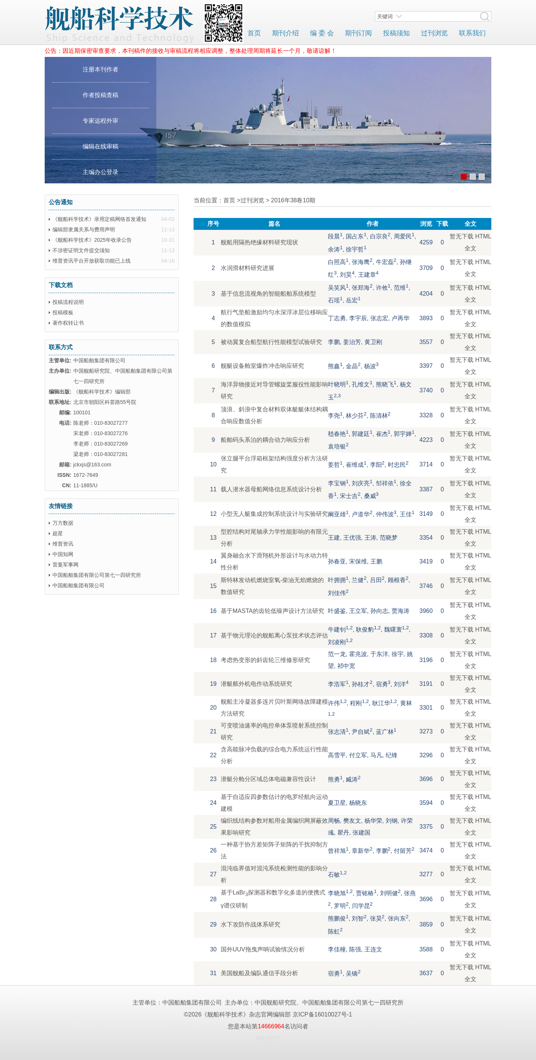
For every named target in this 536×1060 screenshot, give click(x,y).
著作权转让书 (68, 323)
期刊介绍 (285, 33)
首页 (254, 33)
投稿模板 (62, 312)
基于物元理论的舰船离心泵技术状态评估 (274, 635)
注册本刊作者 (100, 69)
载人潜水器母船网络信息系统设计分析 (271, 489)
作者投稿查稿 (100, 95)
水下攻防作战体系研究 (250, 924)
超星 (57, 533)
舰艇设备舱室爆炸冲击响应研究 (262, 366)
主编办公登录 (100, 172)
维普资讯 (62, 544)
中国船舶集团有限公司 (78, 585)
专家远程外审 (100, 121)
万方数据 (62, 523)
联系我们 (472, 33)
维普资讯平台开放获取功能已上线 (91, 261)
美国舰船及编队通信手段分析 (259, 973)
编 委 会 (322, 33)
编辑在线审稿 (100, 146)
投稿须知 (396, 33)
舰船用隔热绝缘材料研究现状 (259, 242)
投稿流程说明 (68, 302)
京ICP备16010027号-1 (322, 1014)
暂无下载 (461, 236)
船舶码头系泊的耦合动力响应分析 (265, 440)
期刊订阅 (358, 33)
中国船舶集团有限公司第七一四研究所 (96, 575)
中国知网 (62, 554)
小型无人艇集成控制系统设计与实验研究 (274, 514)
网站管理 (268, 1038)
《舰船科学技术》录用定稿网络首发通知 (99, 219)
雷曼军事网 (65, 565)
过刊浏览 (434, 33)
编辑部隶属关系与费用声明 (83, 229)
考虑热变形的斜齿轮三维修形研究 (265, 660)
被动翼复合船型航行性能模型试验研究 (271, 342)
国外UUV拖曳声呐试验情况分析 (263, 949)
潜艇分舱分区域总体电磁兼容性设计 (268, 779)
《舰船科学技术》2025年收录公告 (92, 240)
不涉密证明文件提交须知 (81, 250)
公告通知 (61, 202)
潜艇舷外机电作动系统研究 (256, 684)
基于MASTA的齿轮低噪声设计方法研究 (272, 611)
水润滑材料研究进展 (247, 268)
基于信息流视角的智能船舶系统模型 (268, 293)
